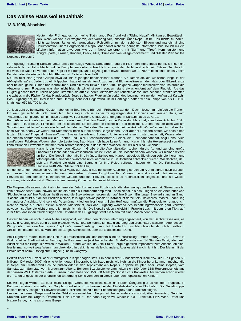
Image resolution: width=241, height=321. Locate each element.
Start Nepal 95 (152, 4)
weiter (169, 4)
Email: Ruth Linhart (170, 316)
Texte (44, 4)
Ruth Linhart (16, 4)
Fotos (180, 4)
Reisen (33, 4)
